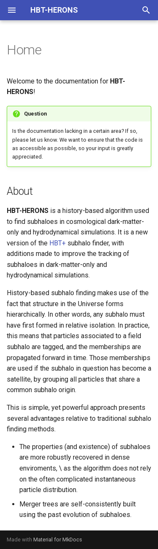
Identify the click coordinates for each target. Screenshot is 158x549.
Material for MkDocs (57, 539)
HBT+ (57, 243)
